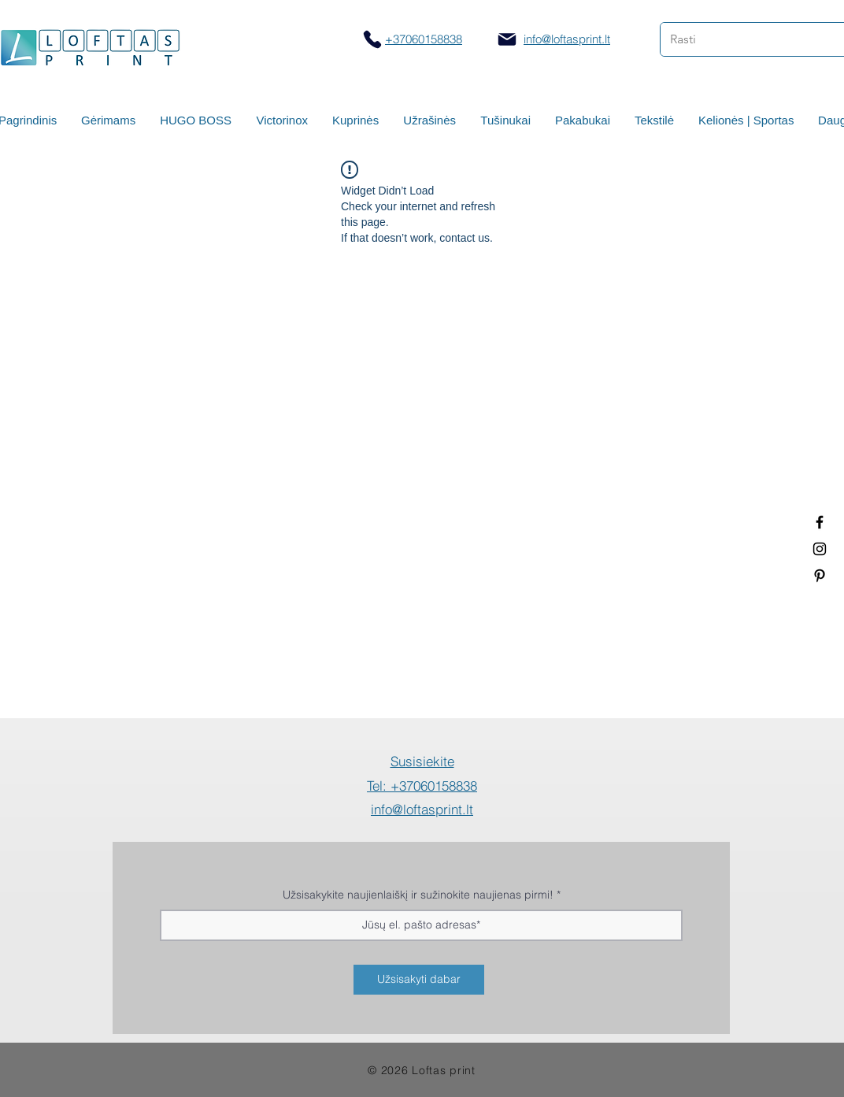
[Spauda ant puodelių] (819, 549)
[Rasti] (740, 39)
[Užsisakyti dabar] (419, 980)
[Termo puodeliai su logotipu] (819, 522)
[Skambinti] (372, 39)
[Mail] (507, 39)
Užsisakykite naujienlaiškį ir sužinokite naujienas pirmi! (418, 894)
